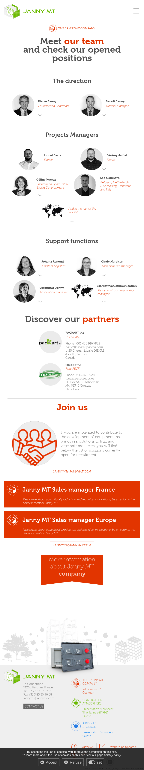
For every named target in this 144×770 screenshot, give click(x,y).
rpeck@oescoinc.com (79, 378)
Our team (88, 692)
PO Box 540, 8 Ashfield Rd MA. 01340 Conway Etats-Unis (82, 385)
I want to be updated (122, 747)
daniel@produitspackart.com (84, 347)
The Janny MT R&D (95, 712)
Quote (86, 716)
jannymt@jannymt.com (72, 471)
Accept (51, 762)
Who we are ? (91, 689)
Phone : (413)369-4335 (80, 375)
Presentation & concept (97, 709)
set (99, 762)
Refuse (76, 762)
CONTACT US (34, 706)
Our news (87, 747)
